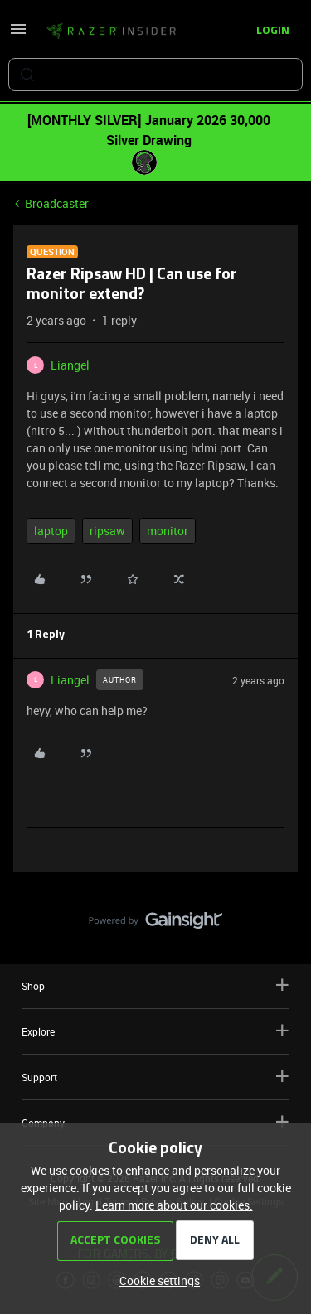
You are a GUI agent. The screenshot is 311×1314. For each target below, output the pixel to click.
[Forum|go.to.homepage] (111, 31)
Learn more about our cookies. (174, 1205)
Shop (155, 985)
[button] (18, 34)
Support (155, 1077)
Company (155, 1122)
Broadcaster (57, 203)
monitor (167, 531)
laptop (51, 531)
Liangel (70, 365)
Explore (155, 1031)
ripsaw (107, 531)
